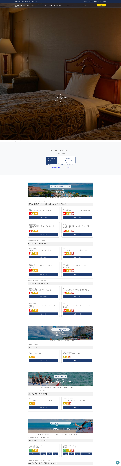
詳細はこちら (43, 217)
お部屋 (50, 5)
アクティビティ (62, 5)
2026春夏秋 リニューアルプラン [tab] (67, 159)
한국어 (99, 1)
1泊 (32, 454)
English (85, 1)
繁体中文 (90, 1)
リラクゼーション (70, 5)
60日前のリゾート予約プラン (38, 244)
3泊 (44, 454)
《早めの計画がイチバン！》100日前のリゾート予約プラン (48, 204)
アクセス (93, 5)
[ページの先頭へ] (118, 463)
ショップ (77, 5)
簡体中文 (95, 1)
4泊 (49, 454)
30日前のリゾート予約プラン (38, 283)
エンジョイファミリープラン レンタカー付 (42, 463)
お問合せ (104, 1)
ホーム (46, 5)
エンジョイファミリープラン (38, 394)
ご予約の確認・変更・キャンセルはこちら (60, 167)
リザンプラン (32, 347)
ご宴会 (82, 5)
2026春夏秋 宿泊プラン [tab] (51, 159)
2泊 (38, 454)
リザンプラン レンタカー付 (37, 440)
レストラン (55, 5)
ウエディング (87, 5)
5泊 (55, 454)
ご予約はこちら (101, 5)
